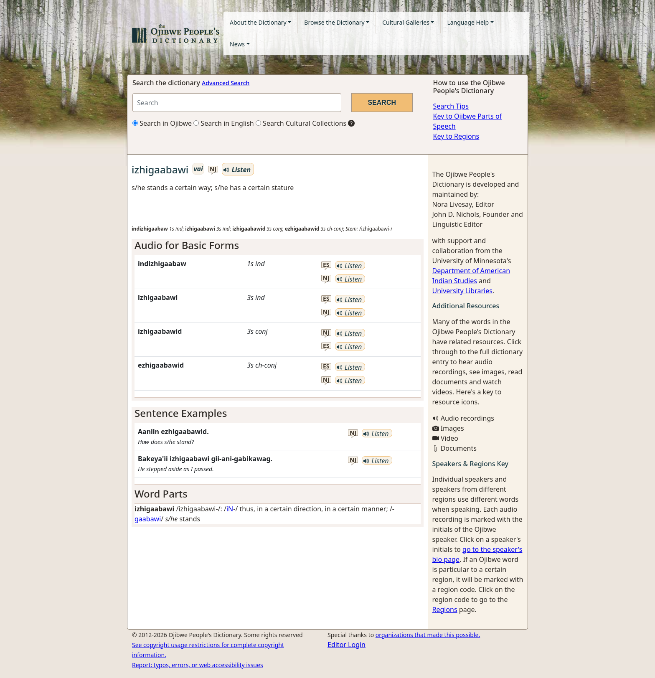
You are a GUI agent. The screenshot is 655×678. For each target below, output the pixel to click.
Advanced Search (225, 83)
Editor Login (347, 644)
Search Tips (451, 106)
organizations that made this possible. (428, 635)
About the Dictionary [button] (258, 22)
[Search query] (236, 102)
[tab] (278, 245)
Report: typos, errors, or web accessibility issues (197, 665)
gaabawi (148, 518)
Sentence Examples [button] (181, 413)
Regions (444, 609)
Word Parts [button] (161, 493)
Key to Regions (456, 136)
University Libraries (462, 290)
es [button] (326, 265)
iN (229, 508)
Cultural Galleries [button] (405, 22)
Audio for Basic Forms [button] (187, 245)
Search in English (223, 123)
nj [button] (213, 169)
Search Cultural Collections (301, 123)
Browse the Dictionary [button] (334, 22)
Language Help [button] (468, 22)
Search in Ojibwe (162, 123)
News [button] (237, 44)
